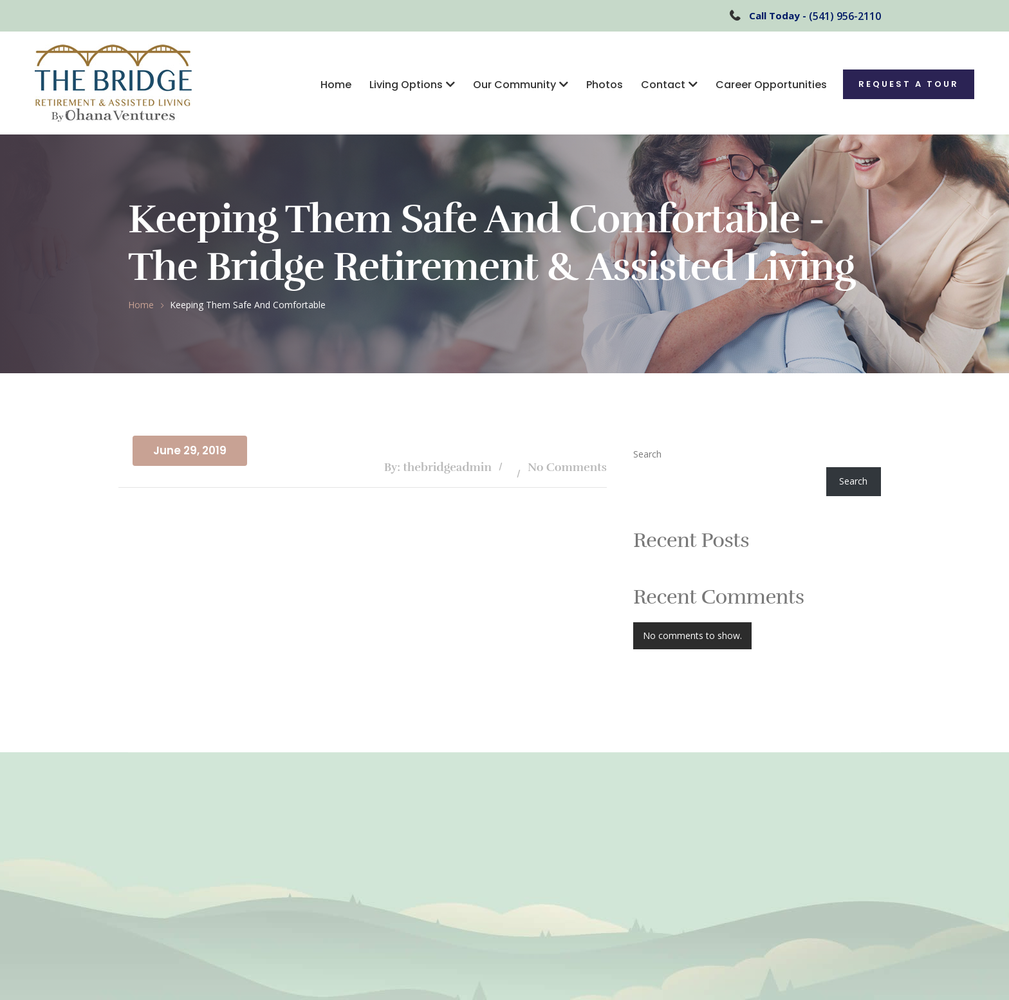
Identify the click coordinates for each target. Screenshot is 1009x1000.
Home (335, 84)
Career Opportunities (771, 84)
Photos (604, 84)
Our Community (514, 84)
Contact (663, 84)
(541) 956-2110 (845, 16)
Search (647, 454)
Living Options (406, 84)
